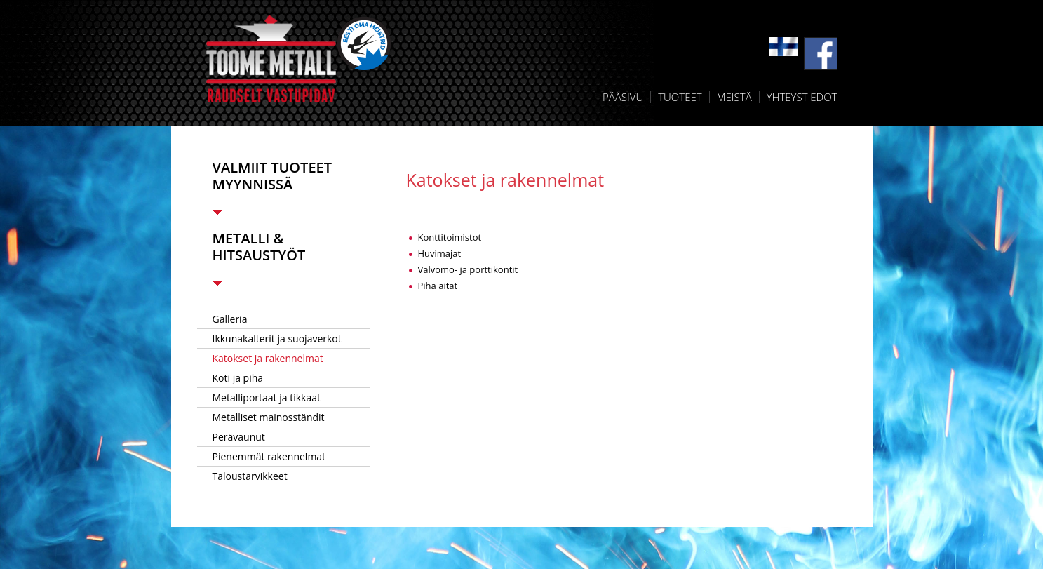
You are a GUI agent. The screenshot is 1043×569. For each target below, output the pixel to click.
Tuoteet (679, 97)
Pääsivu (623, 97)
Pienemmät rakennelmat (269, 456)
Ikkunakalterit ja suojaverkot (277, 338)
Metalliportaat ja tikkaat (267, 397)
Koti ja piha (238, 377)
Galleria (230, 319)
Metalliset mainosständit (269, 417)
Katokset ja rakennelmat (268, 358)
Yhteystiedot (802, 97)
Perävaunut (239, 436)
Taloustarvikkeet (250, 476)
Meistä (734, 97)
